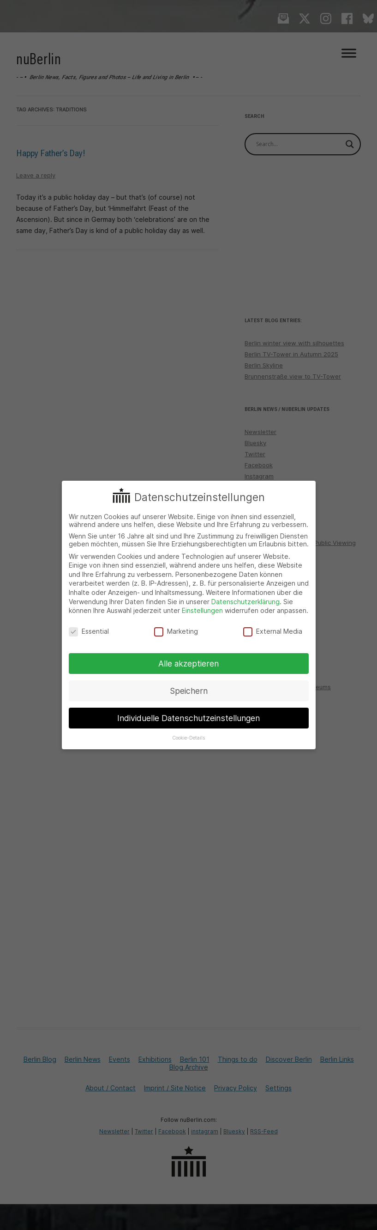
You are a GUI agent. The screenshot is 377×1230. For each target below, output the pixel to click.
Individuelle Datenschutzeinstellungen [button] (188, 718)
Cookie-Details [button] (188, 738)
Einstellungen (202, 610)
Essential (89, 631)
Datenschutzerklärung (245, 602)
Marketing (176, 631)
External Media (272, 631)
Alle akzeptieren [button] (188, 663)
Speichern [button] (189, 691)
